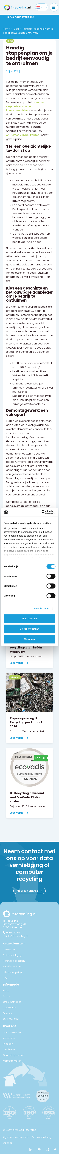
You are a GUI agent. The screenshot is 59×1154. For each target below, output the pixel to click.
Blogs (6, 990)
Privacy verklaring (41, 1137)
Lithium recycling (12, 972)
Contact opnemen (13, 1055)
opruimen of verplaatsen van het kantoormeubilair (27, 106)
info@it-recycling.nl (17, 936)
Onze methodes (12, 1001)
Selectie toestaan (29, 628)
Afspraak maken (12, 1060)
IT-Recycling (9, 949)
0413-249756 (13, 932)
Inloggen (8, 1043)
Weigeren (29, 639)
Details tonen (41, 608)
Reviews (7, 1013)
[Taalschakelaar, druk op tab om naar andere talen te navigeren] (40, 7)
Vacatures (9, 1038)
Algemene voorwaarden (16, 1137)
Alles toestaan (30, 618)
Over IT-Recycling (12, 1032)
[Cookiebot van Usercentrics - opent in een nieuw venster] (42, 512)
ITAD (5, 977)
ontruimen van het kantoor (23, 135)
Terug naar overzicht (20, 17)
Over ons (9, 1026)
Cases (6, 996)
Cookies (7, 1142)
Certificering (9, 1049)
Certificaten (9, 1007)
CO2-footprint (11, 1018)
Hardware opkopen (14, 960)
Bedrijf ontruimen (12, 966)
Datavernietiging (12, 955)
